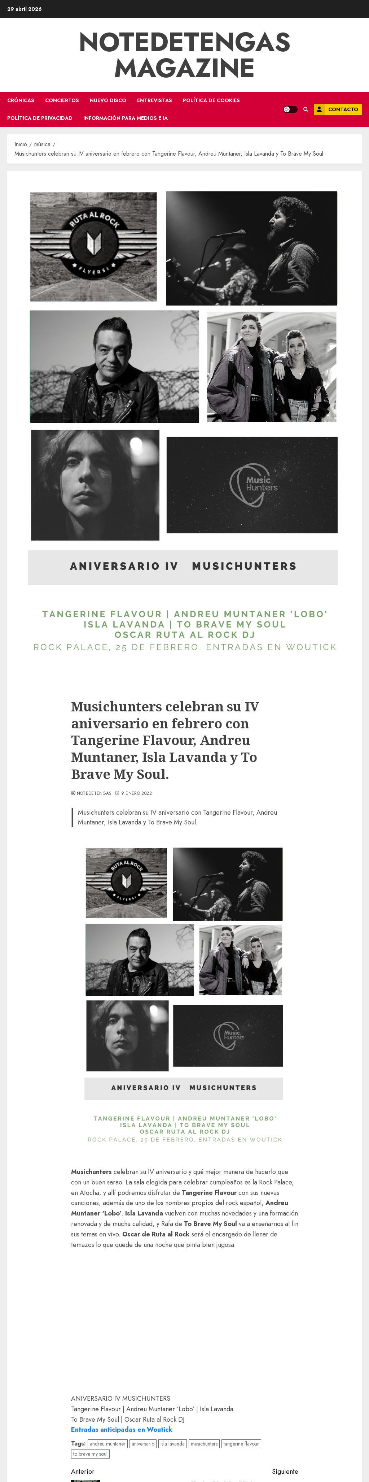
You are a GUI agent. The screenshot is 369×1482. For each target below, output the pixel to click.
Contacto (336, 109)
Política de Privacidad (40, 118)
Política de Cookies (211, 100)
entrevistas (154, 100)
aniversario (143, 1443)
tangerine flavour (241, 1443)
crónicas (20, 100)
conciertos (62, 100)
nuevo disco (108, 100)
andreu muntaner (108, 1443)
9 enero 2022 (136, 794)
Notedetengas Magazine (185, 55)
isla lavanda (173, 1443)
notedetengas (94, 794)
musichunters (204, 1443)
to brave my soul (90, 1453)
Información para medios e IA (125, 118)
